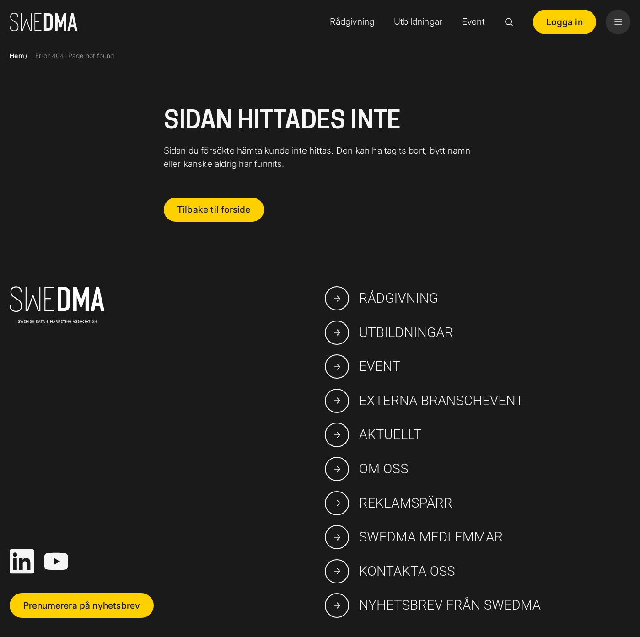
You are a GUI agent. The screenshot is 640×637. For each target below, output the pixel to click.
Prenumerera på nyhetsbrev (81, 605)
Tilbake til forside (214, 209)
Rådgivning (352, 21)
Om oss (367, 469)
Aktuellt (373, 435)
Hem (17, 55)
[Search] (508, 22)
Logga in (564, 21)
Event (473, 21)
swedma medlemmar (414, 537)
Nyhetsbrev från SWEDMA (433, 605)
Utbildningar (418, 21)
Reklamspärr (388, 503)
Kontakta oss (390, 571)
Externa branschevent (424, 401)
